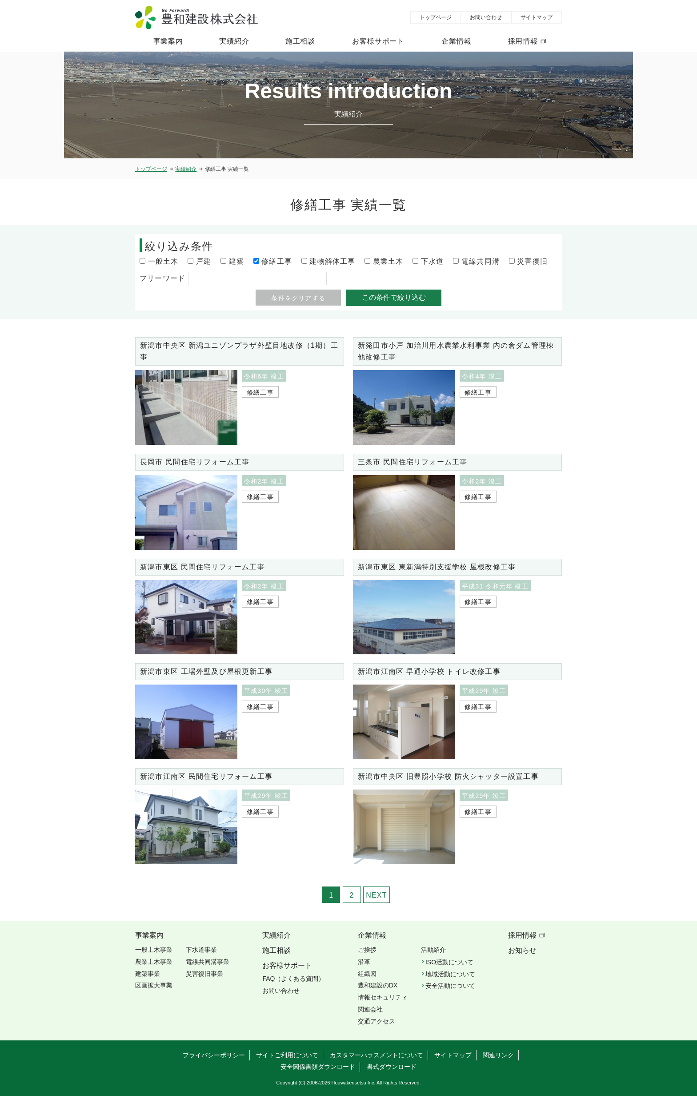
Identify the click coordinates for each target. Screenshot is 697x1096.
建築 (236, 261)
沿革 (364, 961)
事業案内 (168, 41)
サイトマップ (537, 17)
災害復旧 (532, 261)
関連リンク (498, 1055)
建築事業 (147, 973)
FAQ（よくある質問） (293, 978)
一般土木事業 (153, 949)
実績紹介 (234, 41)
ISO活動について (449, 962)
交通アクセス (376, 1021)
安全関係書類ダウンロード (317, 1066)
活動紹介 (433, 949)
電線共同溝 (480, 261)
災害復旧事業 (204, 973)
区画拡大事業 (153, 985)
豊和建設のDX (377, 985)
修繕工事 (276, 261)
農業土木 (388, 261)
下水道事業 (201, 949)
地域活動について (450, 974)
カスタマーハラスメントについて (376, 1055)
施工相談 (300, 41)
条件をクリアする (298, 298)
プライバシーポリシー (214, 1055)
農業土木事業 (153, 961)
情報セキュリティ (383, 997)
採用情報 (523, 41)
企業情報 (456, 41)
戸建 (203, 261)
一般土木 (163, 261)
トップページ (436, 17)
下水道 (432, 261)
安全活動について (450, 985)
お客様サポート (378, 41)
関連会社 (370, 1009)
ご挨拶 (367, 949)
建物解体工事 (332, 261)
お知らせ (522, 950)
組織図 (367, 973)
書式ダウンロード (392, 1066)
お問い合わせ (486, 17)
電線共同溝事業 (207, 961)
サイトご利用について (287, 1055)
